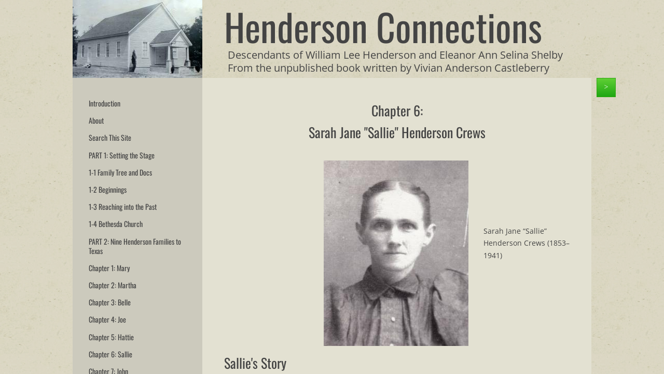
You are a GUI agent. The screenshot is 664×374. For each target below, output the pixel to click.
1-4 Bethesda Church (116, 223)
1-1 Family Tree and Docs (120, 172)
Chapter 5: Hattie (111, 336)
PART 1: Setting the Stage (122, 155)
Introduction (104, 103)
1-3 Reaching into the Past (123, 206)
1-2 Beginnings (108, 189)
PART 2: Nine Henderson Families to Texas (135, 246)
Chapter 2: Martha (112, 284)
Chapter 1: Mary (109, 267)
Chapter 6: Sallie (110, 354)
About (96, 120)
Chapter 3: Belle (110, 302)
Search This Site (110, 137)
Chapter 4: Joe (107, 319)
